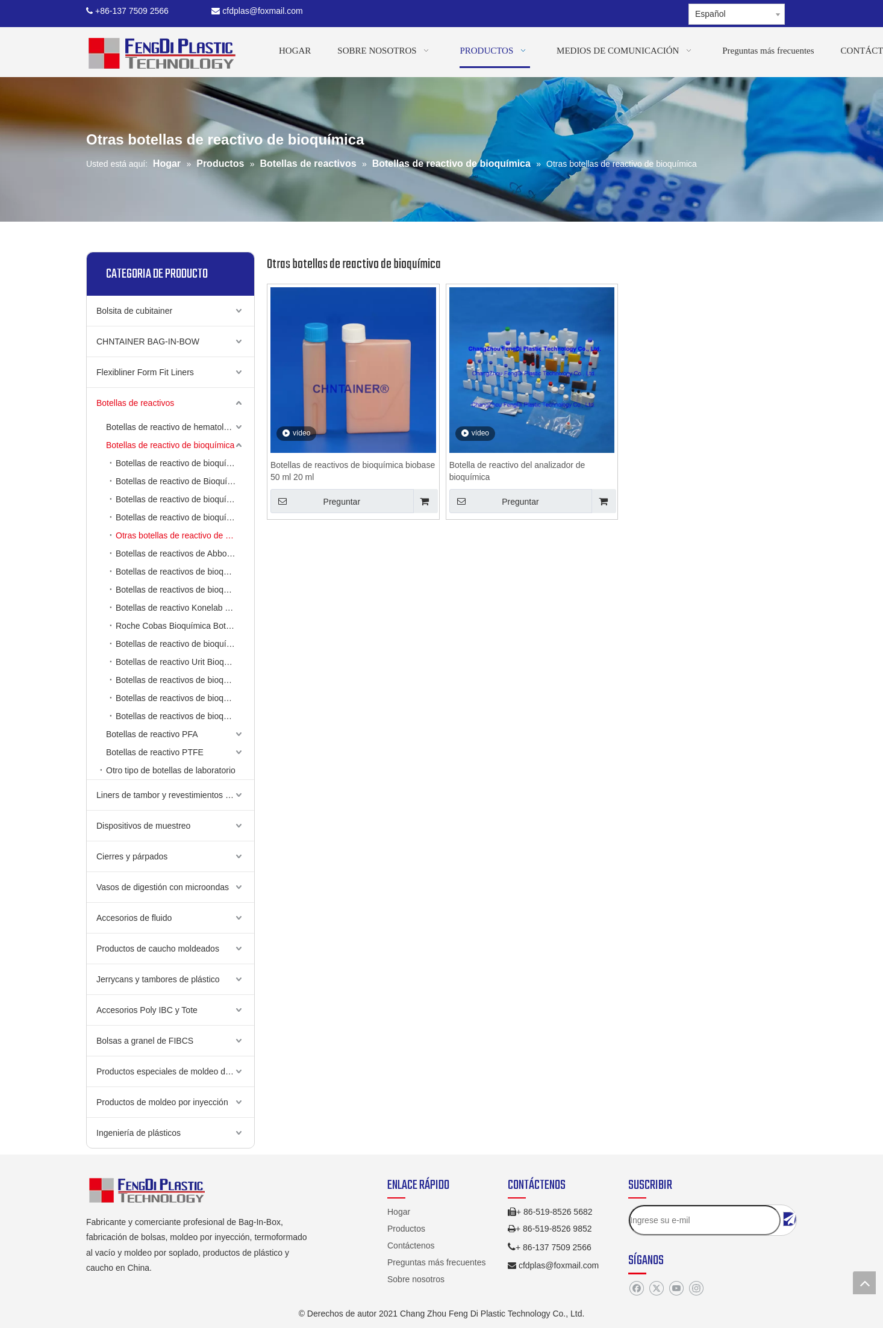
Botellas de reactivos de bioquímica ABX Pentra (185, 571)
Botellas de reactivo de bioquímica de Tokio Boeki (185, 644)
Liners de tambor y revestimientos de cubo (175, 795)
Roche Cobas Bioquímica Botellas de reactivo (185, 626)
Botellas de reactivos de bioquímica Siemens (185, 716)
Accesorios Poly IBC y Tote (147, 1010)
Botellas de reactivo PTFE (155, 752)
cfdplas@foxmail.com (256, 11)
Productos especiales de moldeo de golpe (174, 1071)
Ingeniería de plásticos (138, 1133)
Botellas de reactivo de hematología (173, 427)
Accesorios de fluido (134, 918)
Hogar (398, 1212)
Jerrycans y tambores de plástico (158, 979)
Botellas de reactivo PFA (152, 734)
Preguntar (315, 501)
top (864, 1282)
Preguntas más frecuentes (436, 1262)
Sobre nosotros (416, 1279)
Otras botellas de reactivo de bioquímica (185, 535)
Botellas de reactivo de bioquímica (170, 445)
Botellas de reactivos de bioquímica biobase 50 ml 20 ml (352, 471)
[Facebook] (636, 1289)
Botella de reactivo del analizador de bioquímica (517, 471)
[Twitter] (656, 1289)
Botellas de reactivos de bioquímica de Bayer (185, 698)
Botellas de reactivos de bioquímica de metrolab (185, 680)
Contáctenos (411, 1245)
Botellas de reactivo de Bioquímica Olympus (185, 481)
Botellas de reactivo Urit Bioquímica (182, 662)
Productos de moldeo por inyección (162, 1102)
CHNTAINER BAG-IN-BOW (147, 341)
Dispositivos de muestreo (143, 826)
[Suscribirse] (789, 1219)
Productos (406, 1228)
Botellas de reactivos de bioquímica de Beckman (185, 589)
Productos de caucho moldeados (157, 948)
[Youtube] (676, 1289)
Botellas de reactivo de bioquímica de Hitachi (185, 463)
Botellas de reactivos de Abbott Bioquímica (185, 553)
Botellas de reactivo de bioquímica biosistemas (185, 499)
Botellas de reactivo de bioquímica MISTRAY (185, 517)
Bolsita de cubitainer (134, 311)
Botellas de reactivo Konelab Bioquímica (185, 608)
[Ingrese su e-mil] (705, 1220)
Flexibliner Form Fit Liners (145, 372)
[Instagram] (696, 1289)
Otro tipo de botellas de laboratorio (171, 770)
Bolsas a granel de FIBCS (144, 1041)
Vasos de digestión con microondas (162, 887)
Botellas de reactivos (135, 403)
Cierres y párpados (131, 856)
